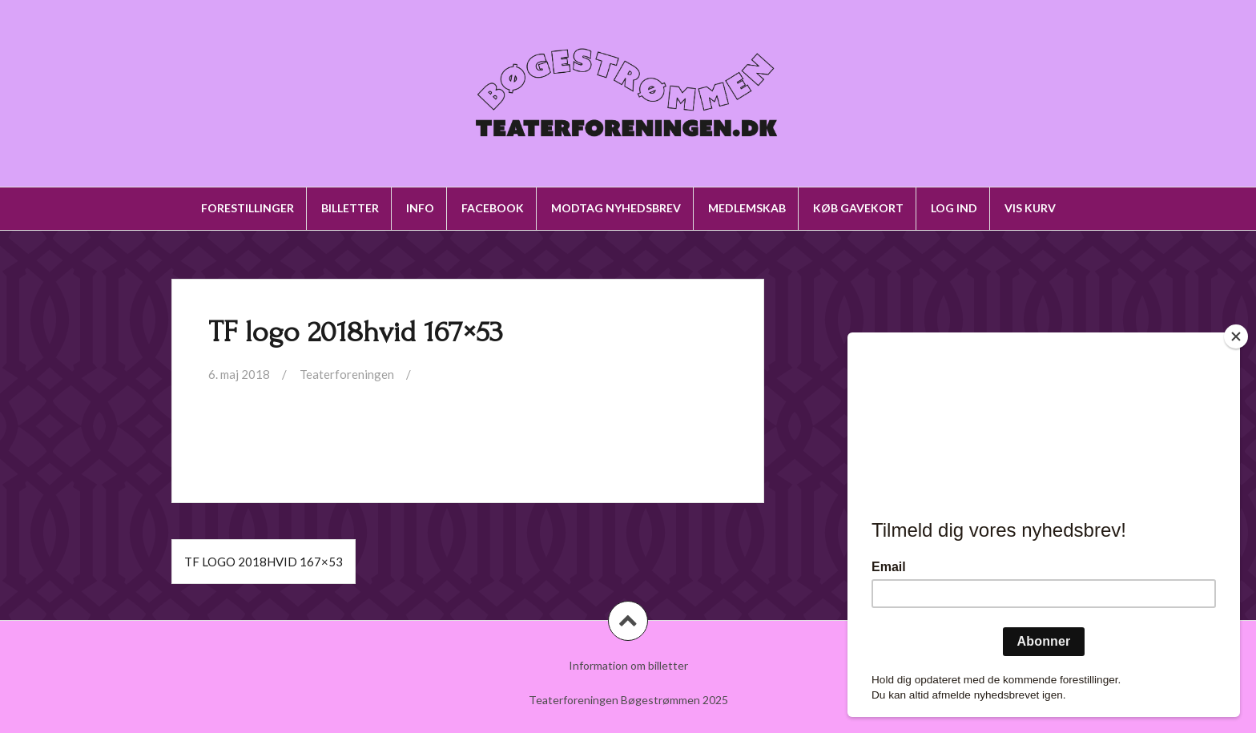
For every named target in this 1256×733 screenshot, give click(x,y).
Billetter (350, 208)
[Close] (1236, 336)
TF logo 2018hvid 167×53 (263, 561)
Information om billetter (628, 665)
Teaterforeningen (347, 374)
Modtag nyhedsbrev (616, 208)
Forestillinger (247, 208)
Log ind (954, 208)
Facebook (492, 208)
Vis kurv (1030, 208)
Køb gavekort (858, 208)
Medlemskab (747, 208)
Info (420, 208)
